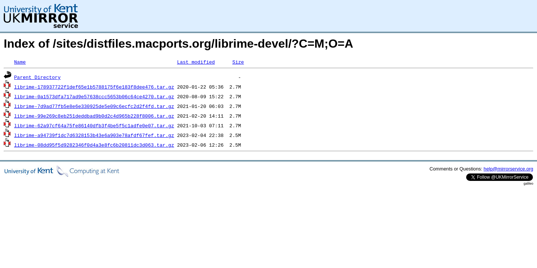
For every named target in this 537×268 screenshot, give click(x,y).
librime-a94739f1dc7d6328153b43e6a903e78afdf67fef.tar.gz (94, 135)
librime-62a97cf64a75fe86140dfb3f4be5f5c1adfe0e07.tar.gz (94, 125)
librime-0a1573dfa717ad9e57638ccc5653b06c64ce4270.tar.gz (94, 96)
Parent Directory (37, 77)
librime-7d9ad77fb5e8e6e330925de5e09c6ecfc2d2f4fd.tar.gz (94, 106)
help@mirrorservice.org (508, 169)
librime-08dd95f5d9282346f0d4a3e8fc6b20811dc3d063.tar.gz (94, 144)
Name (20, 61)
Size (238, 61)
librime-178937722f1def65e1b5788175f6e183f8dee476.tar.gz (94, 86)
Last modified (196, 61)
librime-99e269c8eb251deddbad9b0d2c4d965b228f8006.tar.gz (94, 115)
